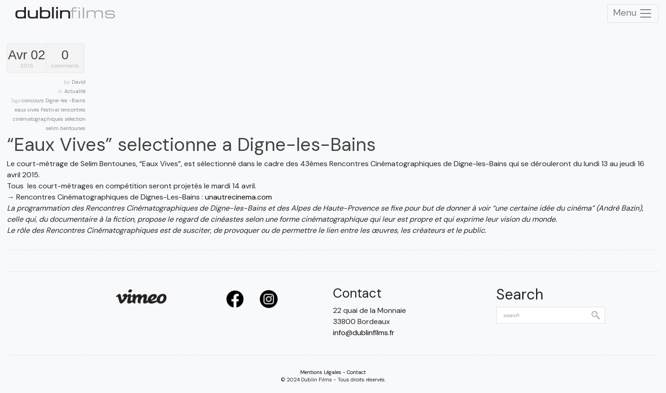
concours (33, 100)
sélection (75, 119)
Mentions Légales (320, 372)
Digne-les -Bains (65, 100)
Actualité (75, 91)
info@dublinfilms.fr (364, 332)
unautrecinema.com (238, 197)
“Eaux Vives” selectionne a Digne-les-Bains (191, 144)
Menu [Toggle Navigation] (633, 13)
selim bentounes (66, 128)
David (79, 82)
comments (65, 59)
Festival (51, 109)
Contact (356, 372)
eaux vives (28, 109)
